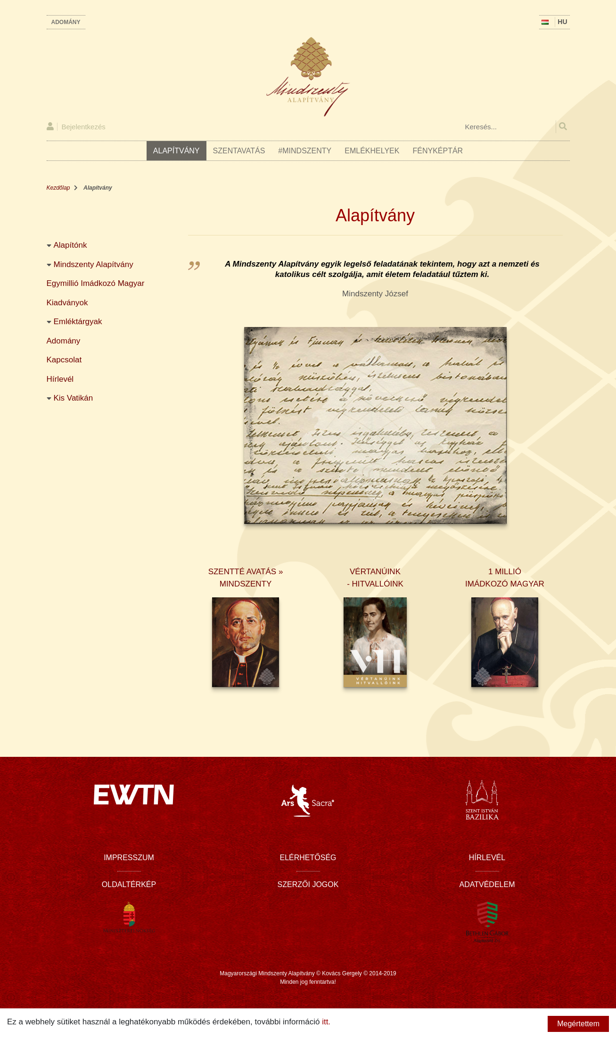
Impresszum (129, 858)
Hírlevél (60, 379)
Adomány (66, 22)
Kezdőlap (58, 187)
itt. (326, 1021)
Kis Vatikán (73, 398)
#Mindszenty (304, 151)
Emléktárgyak (78, 321)
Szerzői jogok (308, 884)
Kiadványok (67, 302)
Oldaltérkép (129, 884)
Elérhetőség (307, 858)
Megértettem (578, 1024)
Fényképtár (437, 151)
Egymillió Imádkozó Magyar (96, 283)
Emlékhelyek (372, 151)
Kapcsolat (64, 359)
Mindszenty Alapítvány (93, 264)
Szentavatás (239, 151)
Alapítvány (176, 151)
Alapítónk (70, 245)
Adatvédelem (487, 884)
